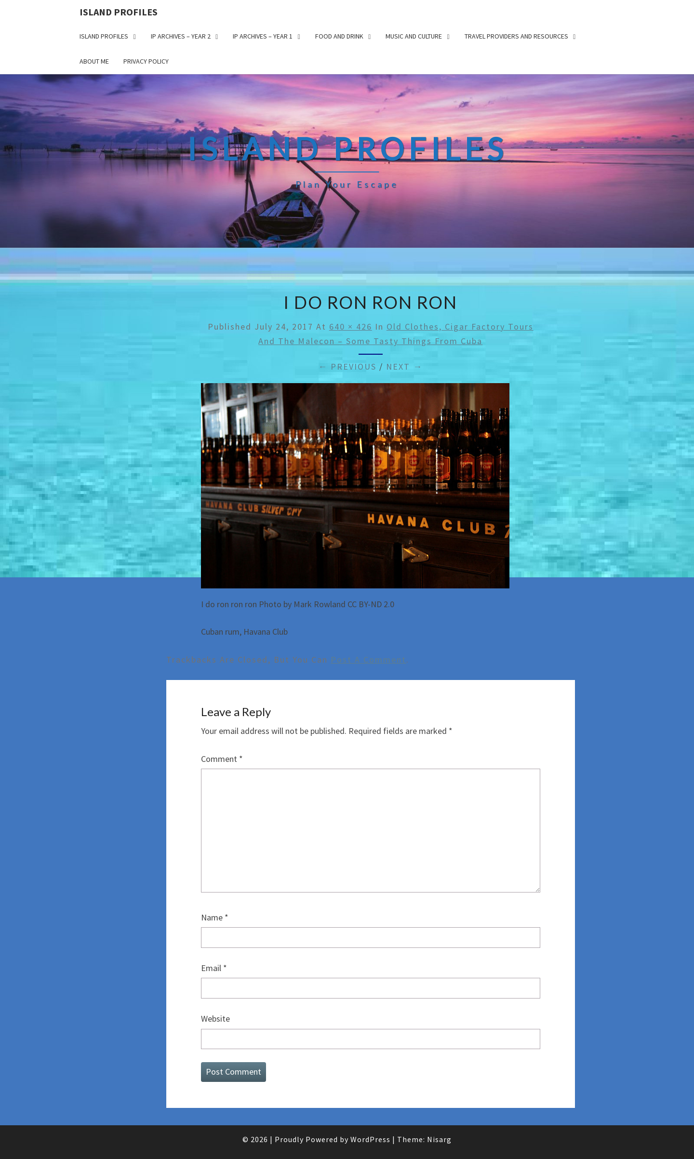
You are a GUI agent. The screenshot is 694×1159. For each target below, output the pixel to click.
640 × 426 (350, 326)
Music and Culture (414, 36)
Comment (222, 758)
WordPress (370, 1139)
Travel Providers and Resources (516, 36)
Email (214, 967)
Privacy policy (146, 61)
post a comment (368, 659)
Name (214, 917)
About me (94, 61)
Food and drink (339, 36)
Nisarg (439, 1139)
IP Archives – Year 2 (181, 36)
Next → (404, 366)
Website (215, 1018)
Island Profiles (119, 12)
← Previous (347, 366)
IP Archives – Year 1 (263, 36)
